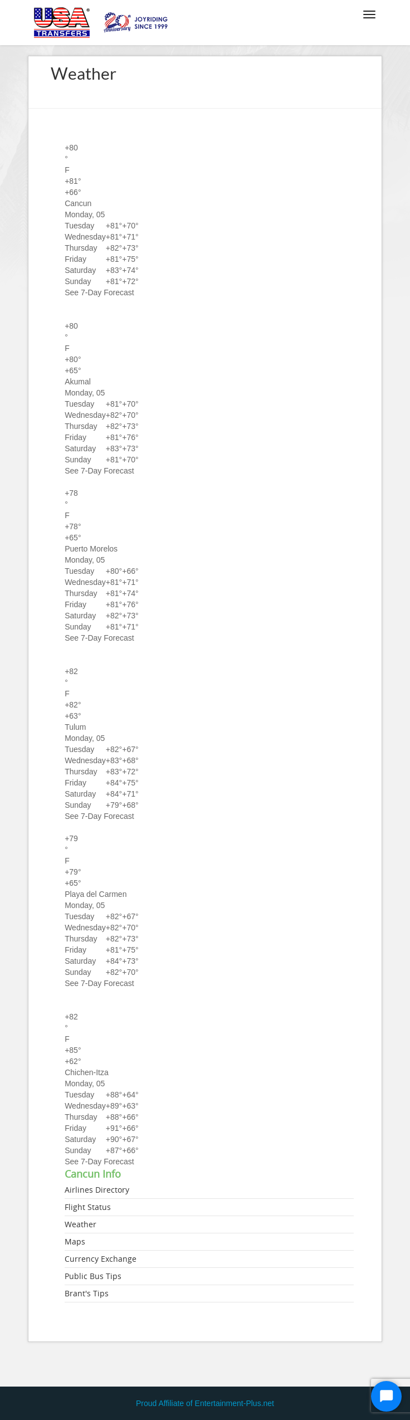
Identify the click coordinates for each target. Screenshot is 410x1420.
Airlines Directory (97, 1189)
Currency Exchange (100, 1258)
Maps (75, 1241)
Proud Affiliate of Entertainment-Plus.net (205, 1403)
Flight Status (88, 1207)
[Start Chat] (386, 1396)
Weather (80, 1224)
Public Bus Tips (93, 1276)
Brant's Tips (87, 1293)
